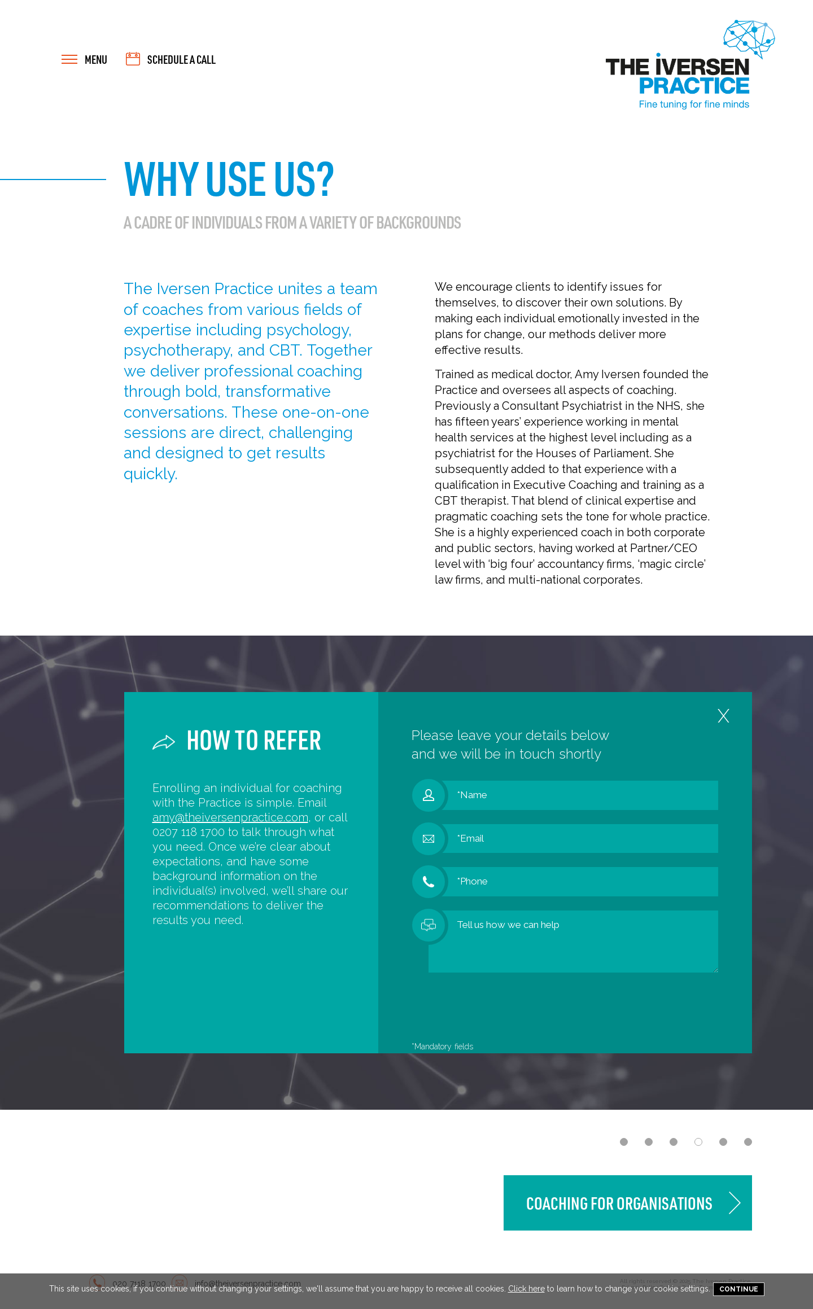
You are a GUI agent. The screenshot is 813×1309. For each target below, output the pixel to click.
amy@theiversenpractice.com (230, 817)
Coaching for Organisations (619, 1203)
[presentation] (514, 1009)
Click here (526, 1288)
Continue (738, 1289)
